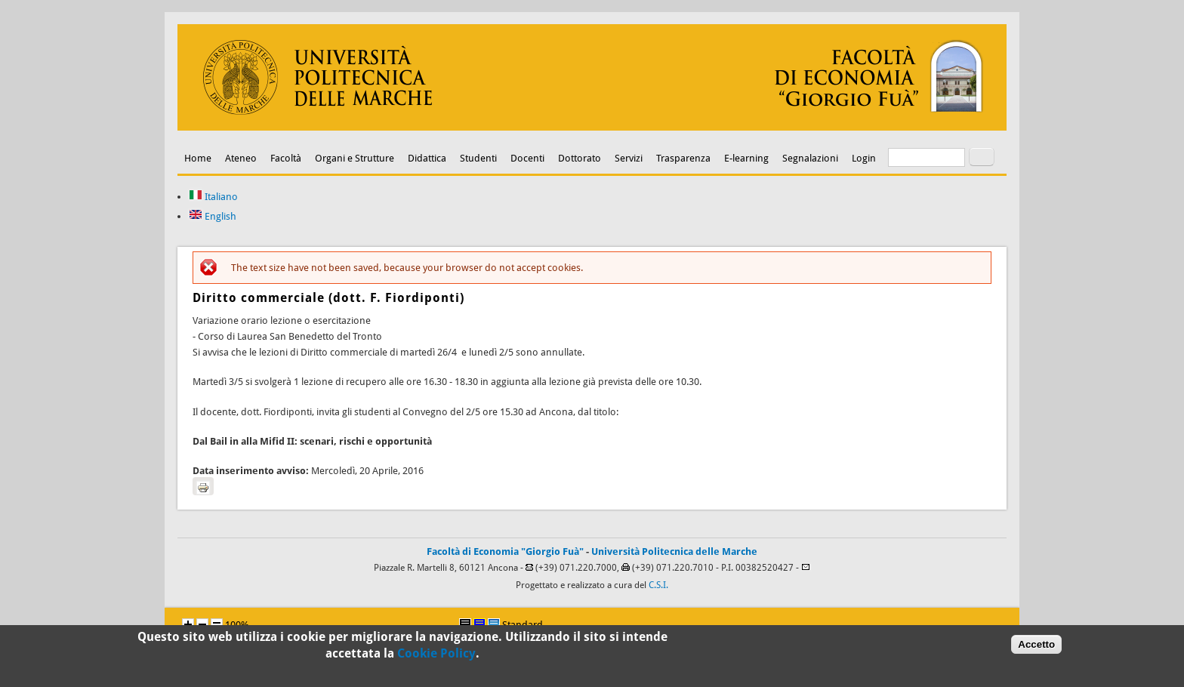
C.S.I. (658, 585)
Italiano (213, 196)
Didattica (427, 158)
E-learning (746, 158)
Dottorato (579, 158)
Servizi (629, 158)
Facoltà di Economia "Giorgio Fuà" (505, 551)
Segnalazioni (810, 158)
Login (864, 158)
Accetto (1036, 647)
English (212, 216)
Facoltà (285, 158)
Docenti (527, 158)
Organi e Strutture (354, 158)
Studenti (478, 158)
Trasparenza (683, 158)
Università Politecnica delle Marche (674, 551)
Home (197, 158)
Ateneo (241, 158)
